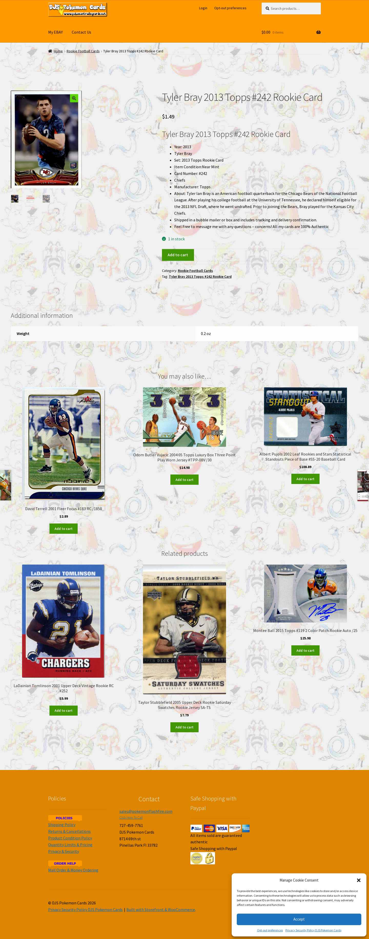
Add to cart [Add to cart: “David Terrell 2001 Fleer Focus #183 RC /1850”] (64, 528)
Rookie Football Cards (83, 51)
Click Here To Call (131, 817)
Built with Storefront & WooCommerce (160, 909)
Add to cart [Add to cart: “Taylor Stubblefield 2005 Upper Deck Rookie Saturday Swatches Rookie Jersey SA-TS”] (184, 727)
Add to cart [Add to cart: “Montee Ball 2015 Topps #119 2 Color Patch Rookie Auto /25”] (305, 650)
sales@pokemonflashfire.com (145, 811)
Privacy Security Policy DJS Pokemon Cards (313, 930)
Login (203, 8)
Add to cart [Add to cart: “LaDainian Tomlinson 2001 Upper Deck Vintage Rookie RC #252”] (64, 710)
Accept (299, 919)
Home (58, 51)
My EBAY (55, 32)
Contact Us (81, 32)
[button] (358, 880)
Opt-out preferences (270, 930)
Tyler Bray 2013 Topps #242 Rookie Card (200, 276)
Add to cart (178, 254)
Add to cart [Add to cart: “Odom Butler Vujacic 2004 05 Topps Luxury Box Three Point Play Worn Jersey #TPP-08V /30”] (184, 479)
